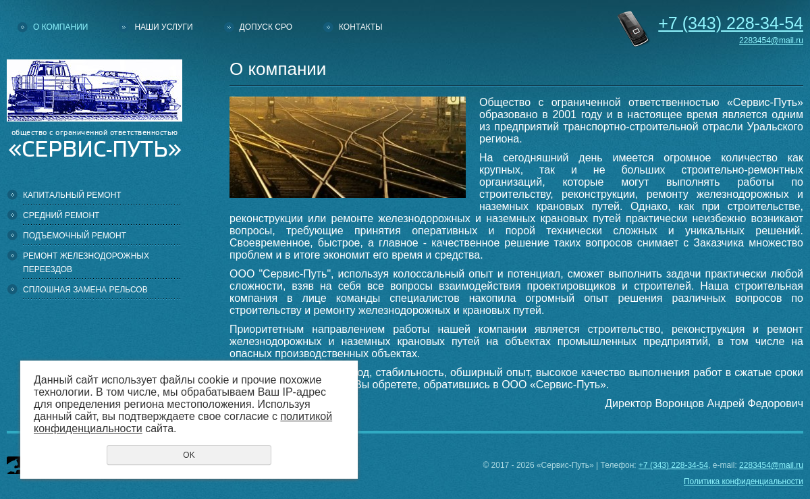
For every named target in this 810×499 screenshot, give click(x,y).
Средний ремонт (61, 215)
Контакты (361, 27)
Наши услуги (163, 27)
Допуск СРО (266, 27)
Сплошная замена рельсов (85, 289)
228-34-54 (730, 23)
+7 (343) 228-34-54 (673, 465)
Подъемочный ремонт (74, 235)
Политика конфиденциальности (743, 481)
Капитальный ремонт (72, 195)
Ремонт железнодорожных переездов (86, 262)
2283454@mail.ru (771, 40)
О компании (60, 27)
